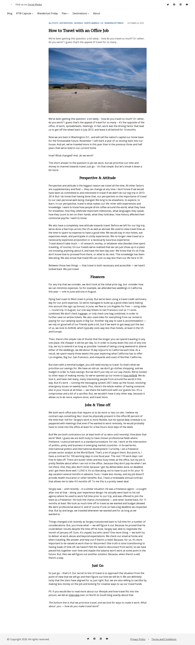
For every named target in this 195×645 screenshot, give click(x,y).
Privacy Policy (137, 639)
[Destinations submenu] (88, 13)
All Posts (53, 23)
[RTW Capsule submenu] (32, 13)
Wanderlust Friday (114, 23)
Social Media (35, 4)
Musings (78, 23)
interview (74, 595)
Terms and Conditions (163, 639)
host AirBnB (130, 375)
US (102, 23)
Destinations (66, 23)
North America (91, 23)
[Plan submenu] (68, 13)
